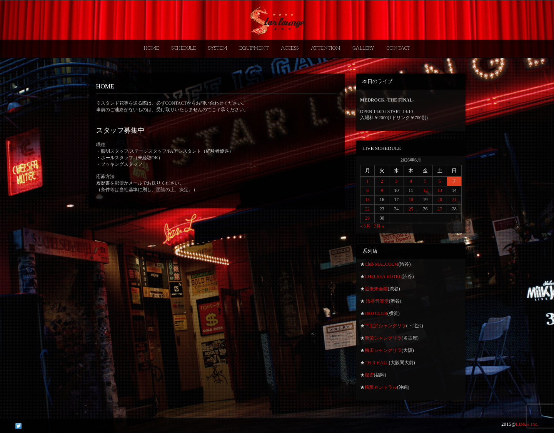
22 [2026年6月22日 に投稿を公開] (367, 209)
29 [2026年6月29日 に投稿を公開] (367, 218)
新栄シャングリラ (383, 338)
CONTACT (398, 48)
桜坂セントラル (381, 387)
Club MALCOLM (382, 264)
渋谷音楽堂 (377, 301)
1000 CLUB (376, 313)
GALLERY (363, 48)
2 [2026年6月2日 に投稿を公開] (382, 181)
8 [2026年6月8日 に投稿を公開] (367, 190)
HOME (151, 48)
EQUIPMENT (254, 48)
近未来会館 (376, 288)
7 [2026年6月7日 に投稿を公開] (454, 181)
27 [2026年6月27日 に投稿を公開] (439, 209)
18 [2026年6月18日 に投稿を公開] (411, 199)
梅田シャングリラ (383, 350)
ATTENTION (325, 48)
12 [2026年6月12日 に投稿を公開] (425, 190)
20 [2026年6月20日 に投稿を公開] (439, 199)
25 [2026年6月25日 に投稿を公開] (411, 209)
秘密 (369, 375)
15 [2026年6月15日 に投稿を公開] (367, 199)
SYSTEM (217, 48)
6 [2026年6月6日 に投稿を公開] (440, 181)
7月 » (379, 226)
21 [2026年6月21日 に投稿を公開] (454, 199)
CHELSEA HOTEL (383, 276)
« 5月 (365, 226)
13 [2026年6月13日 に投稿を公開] (439, 190)
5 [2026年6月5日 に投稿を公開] (425, 181)
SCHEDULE (183, 48)
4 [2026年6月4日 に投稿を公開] (411, 181)
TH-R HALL (377, 362)
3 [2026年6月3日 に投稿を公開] (396, 181)
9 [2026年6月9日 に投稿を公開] (382, 190)
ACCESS (290, 48)
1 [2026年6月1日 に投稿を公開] (367, 181)
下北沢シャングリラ (385, 325)
